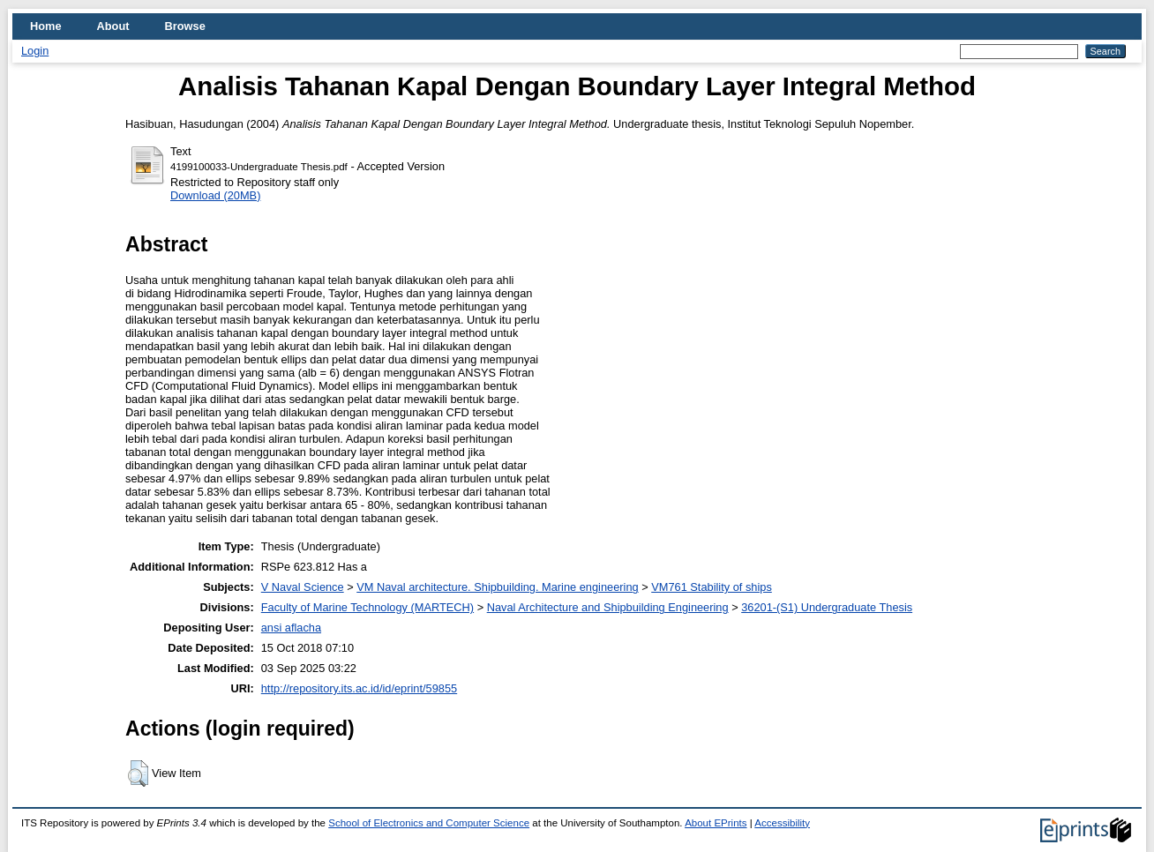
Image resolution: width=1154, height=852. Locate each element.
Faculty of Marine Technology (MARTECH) (367, 607)
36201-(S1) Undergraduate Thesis (826, 607)
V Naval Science (302, 587)
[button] (138, 773)
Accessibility (782, 823)
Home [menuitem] (46, 26)
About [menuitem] (113, 26)
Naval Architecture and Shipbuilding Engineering (608, 607)
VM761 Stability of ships (711, 587)
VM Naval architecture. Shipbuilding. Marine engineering (497, 587)
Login (35, 50)
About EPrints (715, 823)
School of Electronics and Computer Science (428, 823)
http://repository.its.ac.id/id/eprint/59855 (359, 688)
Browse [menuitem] (185, 26)
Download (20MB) (215, 195)
